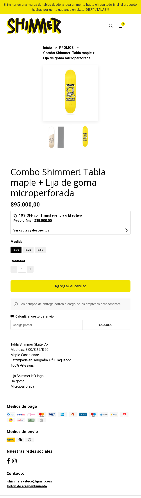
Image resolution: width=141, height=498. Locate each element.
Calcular (106, 325)
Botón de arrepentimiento (27, 486)
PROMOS (67, 48)
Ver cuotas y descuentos (31, 230)
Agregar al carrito (70, 286)
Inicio (48, 48)
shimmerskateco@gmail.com (29, 481)
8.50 (40, 249)
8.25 (28, 249)
